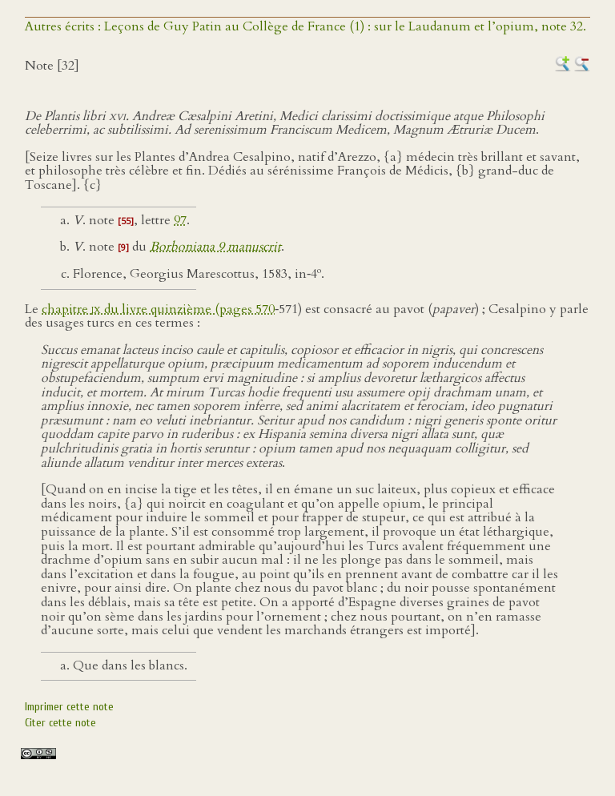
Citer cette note (60, 723)
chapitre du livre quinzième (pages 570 (158, 309)
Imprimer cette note (69, 707)
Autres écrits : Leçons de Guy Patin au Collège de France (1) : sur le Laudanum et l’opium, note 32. (305, 26)
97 (180, 220)
